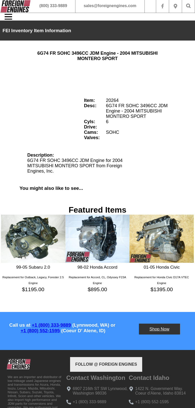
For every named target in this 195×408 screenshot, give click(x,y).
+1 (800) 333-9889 (51, 325)
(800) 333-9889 (53, 6)
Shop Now (159, 329)
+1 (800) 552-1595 (40, 330)
